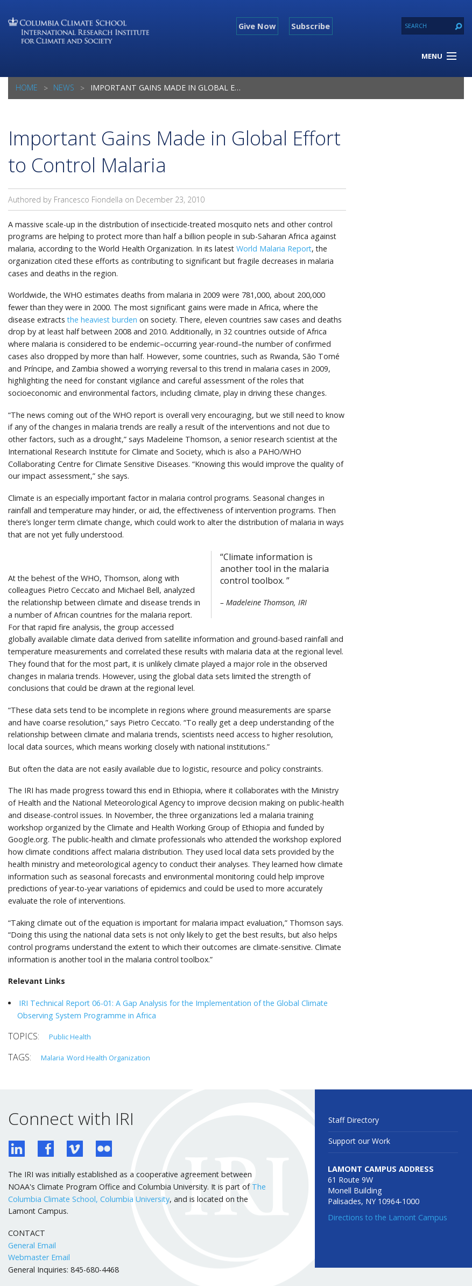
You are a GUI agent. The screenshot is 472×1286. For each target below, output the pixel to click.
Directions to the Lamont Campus (387, 1217)
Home (27, 87)
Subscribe (310, 25)
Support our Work (359, 1141)
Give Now (257, 25)
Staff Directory (353, 1120)
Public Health (70, 1037)
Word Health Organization (108, 1058)
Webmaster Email (39, 1257)
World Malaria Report (274, 248)
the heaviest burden (102, 319)
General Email (32, 1245)
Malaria (52, 1058)
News (63, 87)
